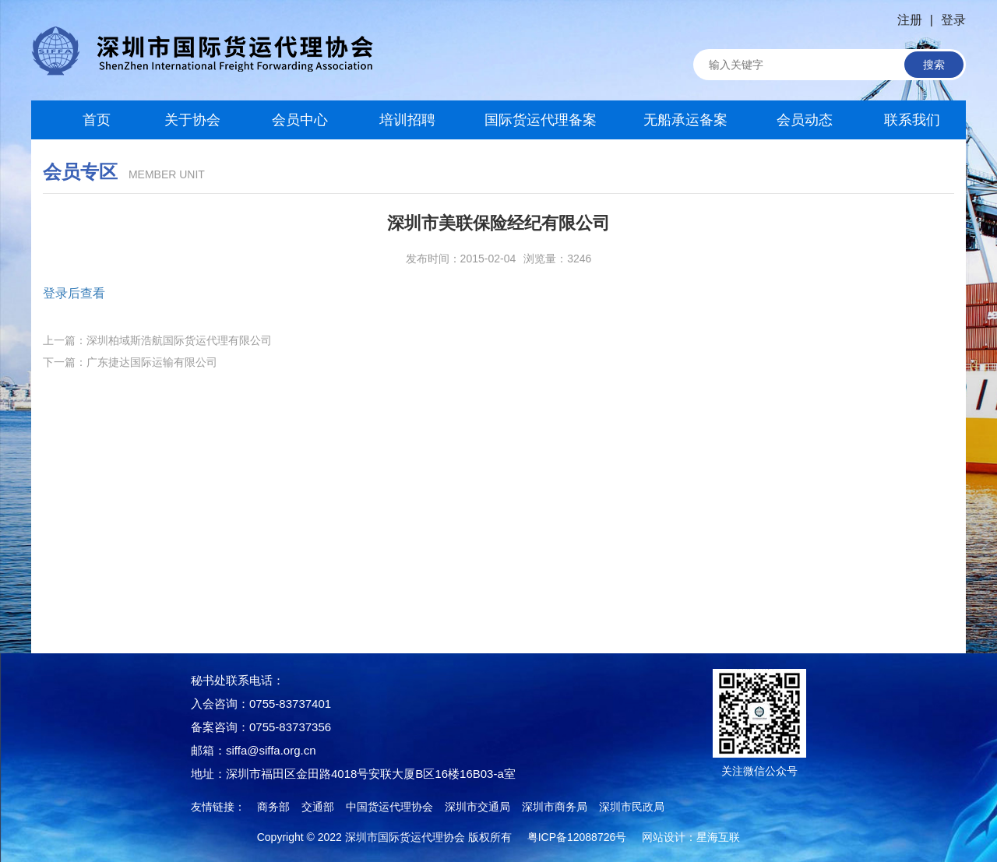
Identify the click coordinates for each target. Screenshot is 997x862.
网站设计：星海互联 (691, 837)
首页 (85, 120)
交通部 (317, 806)
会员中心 (300, 120)
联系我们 (912, 120)
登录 (953, 19)
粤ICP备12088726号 (577, 837)
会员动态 (805, 120)
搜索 (934, 64)
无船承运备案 (685, 120)
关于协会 (192, 120)
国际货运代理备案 (540, 120)
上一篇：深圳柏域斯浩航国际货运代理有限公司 (157, 340)
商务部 (273, 806)
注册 (909, 19)
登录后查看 (74, 293)
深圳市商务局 (554, 806)
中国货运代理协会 (389, 806)
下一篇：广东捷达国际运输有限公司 (130, 362)
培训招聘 (407, 120)
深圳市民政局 (631, 806)
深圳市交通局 (477, 806)
